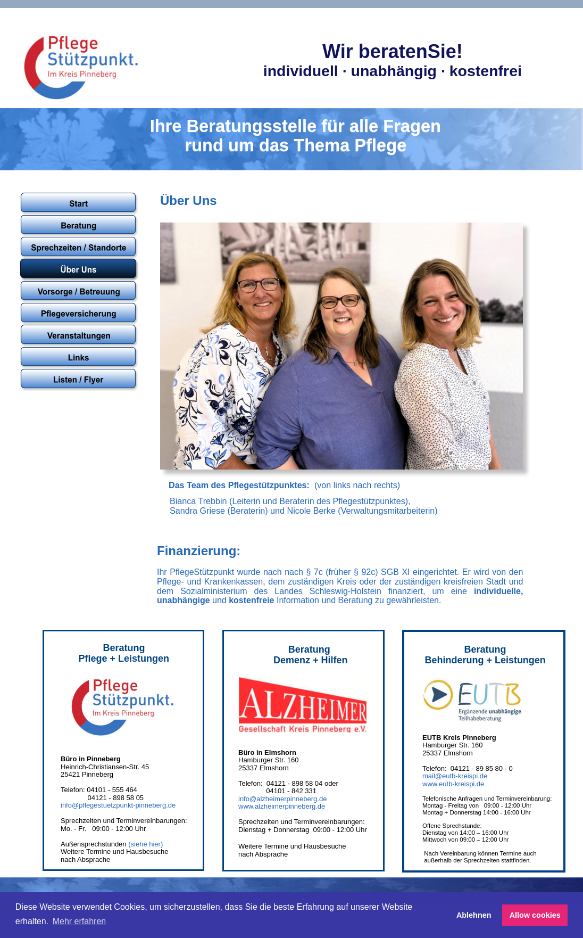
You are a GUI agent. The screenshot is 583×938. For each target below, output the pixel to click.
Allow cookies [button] (535, 915)
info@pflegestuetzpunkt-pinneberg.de (118, 805)
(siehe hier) (145, 844)
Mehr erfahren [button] (79, 921)
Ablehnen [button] (474, 915)
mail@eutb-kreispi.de (454, 776)
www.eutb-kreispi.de (453, 784)
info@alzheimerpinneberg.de (282, 799)
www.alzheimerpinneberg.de (281, 806)
